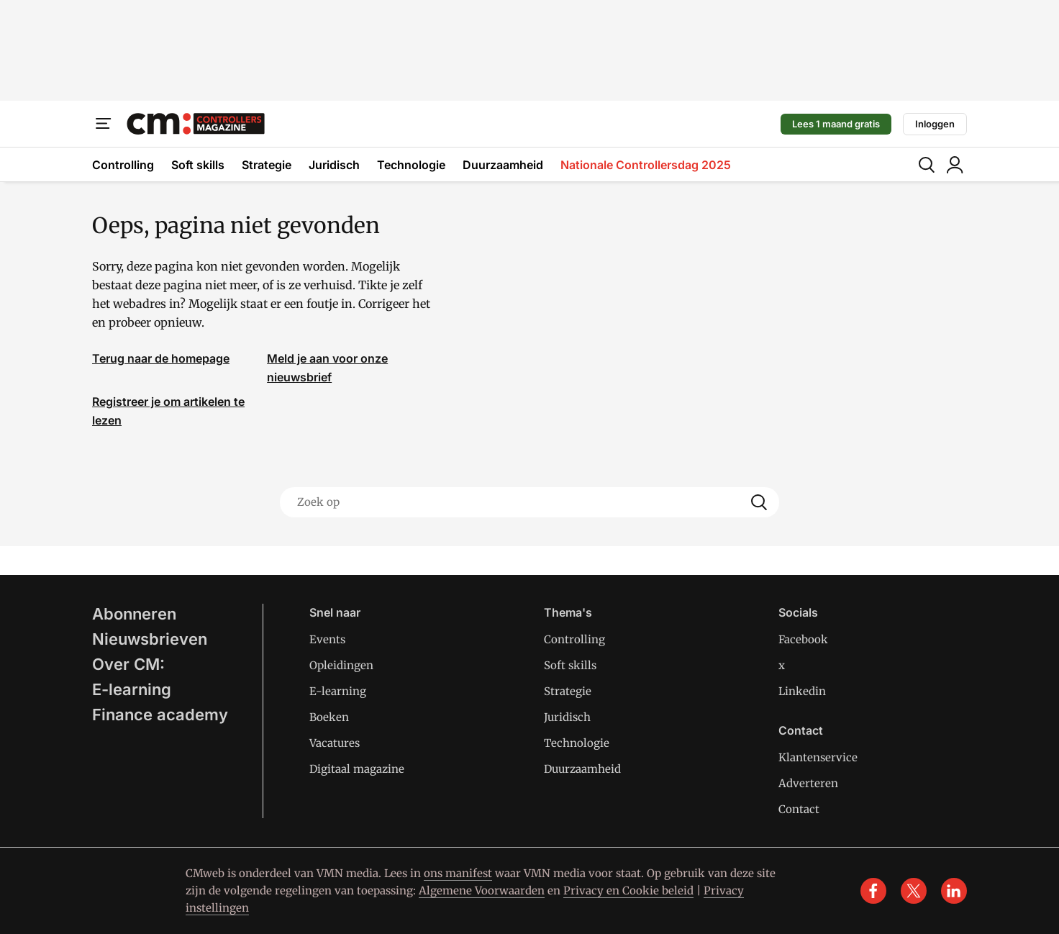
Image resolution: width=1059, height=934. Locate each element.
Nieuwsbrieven (149, 639)
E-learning (131, 689)
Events (327, 639)
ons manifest (458, 873)
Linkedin (802, 691)
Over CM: (128, 664)
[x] (914, 891)
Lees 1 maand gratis (836, 124)
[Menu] (103, 123)
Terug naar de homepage (160, 358)
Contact (798, 809)
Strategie (266, 165)
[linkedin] (954, 891)
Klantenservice (818, 757)
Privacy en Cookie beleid (628, 890)
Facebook (803, 639)
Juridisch (334, 165)
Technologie (411, 165)
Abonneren (134, 613)
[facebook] (873, 891)
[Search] (759, 502)
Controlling (123, 165)
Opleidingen (341, 665)
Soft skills (197, 165)
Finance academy (160, 714)
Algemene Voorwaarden (482, 890)
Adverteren (808, 783)
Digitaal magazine (356, 769)
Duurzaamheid (503, 165)
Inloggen (935, 124)
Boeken (329, 717)
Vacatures (334, 743)
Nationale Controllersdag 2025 (645, 165)
